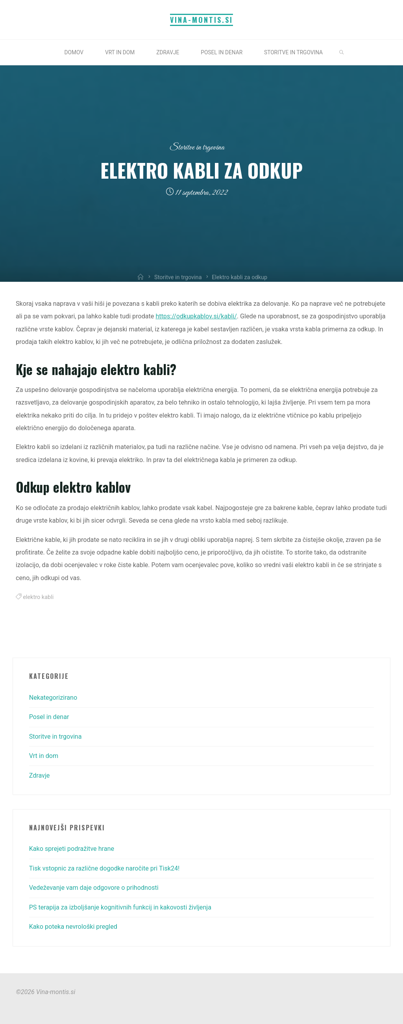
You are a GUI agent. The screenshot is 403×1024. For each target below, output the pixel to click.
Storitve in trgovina (197, 147)
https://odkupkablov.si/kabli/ (196, 316)
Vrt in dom (44, 756)
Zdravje (39, 775)
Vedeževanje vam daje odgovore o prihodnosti (94, 887)
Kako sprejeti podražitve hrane (71, 848)
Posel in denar (49, 717)
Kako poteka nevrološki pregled (73, 926)
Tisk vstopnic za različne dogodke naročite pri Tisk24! (104, 868)
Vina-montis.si (201, 20)
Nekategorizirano (53, 697)
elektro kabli (38, 597)
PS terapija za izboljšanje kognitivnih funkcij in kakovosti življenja (120, 907)
